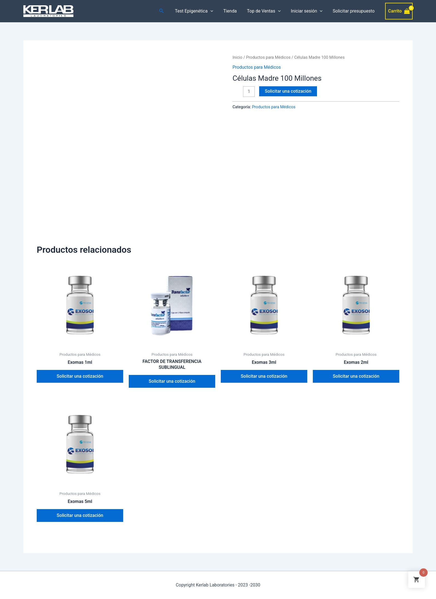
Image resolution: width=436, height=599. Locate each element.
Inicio (237, 57)
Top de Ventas (267, 11)
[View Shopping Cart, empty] (399, 11)
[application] (216, 11)
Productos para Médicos (268, 57)
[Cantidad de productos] (249, 91)
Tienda (234, 11)
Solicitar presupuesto (354, 11)
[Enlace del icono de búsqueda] (168, 11)
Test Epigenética (200, 11)
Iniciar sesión (308, 11)
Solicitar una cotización (288, 91)
